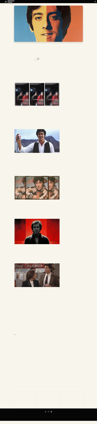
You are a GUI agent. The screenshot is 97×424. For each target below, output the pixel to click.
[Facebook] (51, 411)
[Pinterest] (48, 411)
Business (26, 1)
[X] (45, 411)
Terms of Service (54, 414)
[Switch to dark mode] (37, 59)
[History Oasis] (9, 1)
